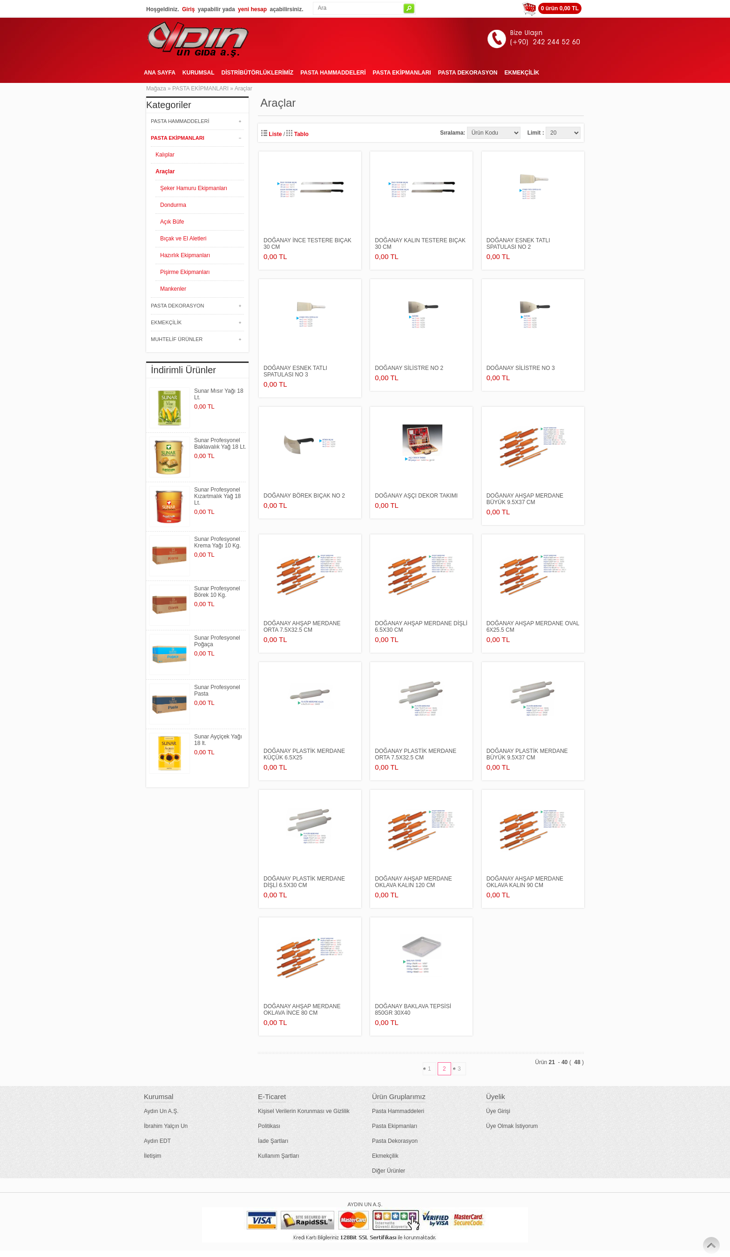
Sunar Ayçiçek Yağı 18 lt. (218, 739)
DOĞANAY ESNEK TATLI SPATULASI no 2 (518, 243)
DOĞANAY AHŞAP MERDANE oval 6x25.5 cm (533, 626)
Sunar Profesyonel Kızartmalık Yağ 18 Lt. (217, 496)
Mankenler (173, 289)
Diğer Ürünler (388, 1171)
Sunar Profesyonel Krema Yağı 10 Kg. (217, 542)
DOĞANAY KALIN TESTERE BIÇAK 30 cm (420, 243)
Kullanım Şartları (278, 1156)
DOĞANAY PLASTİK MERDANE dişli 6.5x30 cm (304, 881)
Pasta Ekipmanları (394, 1126)
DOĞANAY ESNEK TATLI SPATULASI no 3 (295, 371)
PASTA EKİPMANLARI (402, 72)
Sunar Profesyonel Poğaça (217, 641)
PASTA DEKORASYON (468, 72)
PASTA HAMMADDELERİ (332, 72)
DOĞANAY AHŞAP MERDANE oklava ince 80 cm (302, 1009)
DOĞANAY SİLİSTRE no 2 (409, 368)
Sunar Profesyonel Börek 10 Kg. (217, 591)
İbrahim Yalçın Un (166, 1126)
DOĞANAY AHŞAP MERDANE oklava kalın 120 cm (413, 881)
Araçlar (243, 88)
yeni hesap (252, 9)
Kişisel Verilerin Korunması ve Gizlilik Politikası (304, 1118)
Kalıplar (165, 154)
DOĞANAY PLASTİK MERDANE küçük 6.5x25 (304, 754)
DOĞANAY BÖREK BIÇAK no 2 (304, 495)
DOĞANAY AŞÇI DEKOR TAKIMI (416, 495)
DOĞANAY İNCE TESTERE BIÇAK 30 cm (307, 243)
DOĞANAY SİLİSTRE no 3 (521, 368)
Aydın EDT (157, 1141)
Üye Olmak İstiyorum (512, 1126)
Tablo (297, 134)
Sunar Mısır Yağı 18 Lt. (218, 394)
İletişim (152, 1156)
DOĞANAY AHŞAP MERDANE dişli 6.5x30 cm (421, 626)
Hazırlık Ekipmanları (185, 255)
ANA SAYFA (160, 72)
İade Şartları (273, 1141)
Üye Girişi (498, 1111)
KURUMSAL (198, 72)
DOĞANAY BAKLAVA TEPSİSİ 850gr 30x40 (413, 1009)
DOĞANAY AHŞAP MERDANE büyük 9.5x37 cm (525, 499)
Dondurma (173, 205)
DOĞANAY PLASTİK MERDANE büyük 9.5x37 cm (527, 754)
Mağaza (156, 88)
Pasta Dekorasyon (395, 1141)
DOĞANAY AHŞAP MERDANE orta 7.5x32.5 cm (302, 626)
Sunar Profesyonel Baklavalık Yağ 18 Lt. (220, 443)
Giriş (188, 9)
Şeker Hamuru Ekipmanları (193, 188)
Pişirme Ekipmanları (185, 272)
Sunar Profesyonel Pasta (217, 690)
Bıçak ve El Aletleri (183, 238)
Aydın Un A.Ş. (161, 1111)
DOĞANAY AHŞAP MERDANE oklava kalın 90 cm (525, 881)
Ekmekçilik (385, 1156)
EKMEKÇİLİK (521, 72)
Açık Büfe (172, 222)
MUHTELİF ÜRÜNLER (177, 339)
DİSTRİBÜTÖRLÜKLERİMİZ (257, 72)
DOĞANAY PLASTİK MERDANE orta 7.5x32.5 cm (415, 754)
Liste (271, 134)
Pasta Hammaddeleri (398, 1111)
